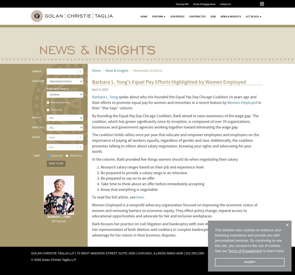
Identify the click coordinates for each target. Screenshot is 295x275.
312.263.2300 (195, 253)
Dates (36, 137)
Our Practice (197, 16)
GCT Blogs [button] (253, 16)
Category (37, 81)
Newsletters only (58, 102)
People (36, 117)
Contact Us (225, 4)
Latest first (54, 155)
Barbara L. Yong (105, 97)
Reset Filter (56, 163)
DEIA (213, 16)
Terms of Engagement (204, 4)
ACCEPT (250, 262)
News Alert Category (58, 88)
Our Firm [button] (159, 16)
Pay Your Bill (182, 4)
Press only (54, 110)
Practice (37, 127)
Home (144, 16)
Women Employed (242, 102)
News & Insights (231, 16)
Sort (37, 155)
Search (36, 71)
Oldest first (73, 155)
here (140, 197)
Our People (177, 16)
